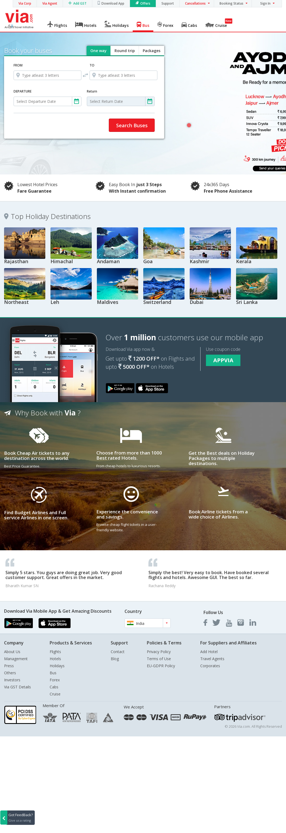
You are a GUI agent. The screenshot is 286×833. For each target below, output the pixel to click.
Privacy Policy (159, 651)
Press (9, 665)
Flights (55, 651)
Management (16, 658)
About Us (12, 651)
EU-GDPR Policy (161, 665)
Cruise (55, 694)
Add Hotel (209, 651)
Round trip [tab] (125, 50)
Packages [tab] (151, 50)
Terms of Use (159, 658)
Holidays (57, 665)
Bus (53, 672)
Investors (12, 679)
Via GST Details (17, 686)
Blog (115, 658)
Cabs (54, 686)
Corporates (210, 665)
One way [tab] (98, 50)
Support (167, 3)
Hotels (55, 658)
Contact (118, 651)
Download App (112, 3)
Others (10, 672)
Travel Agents (212, 658)
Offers (145, 3)
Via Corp (24, 3)
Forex (55, 679)
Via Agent (49, 3)
